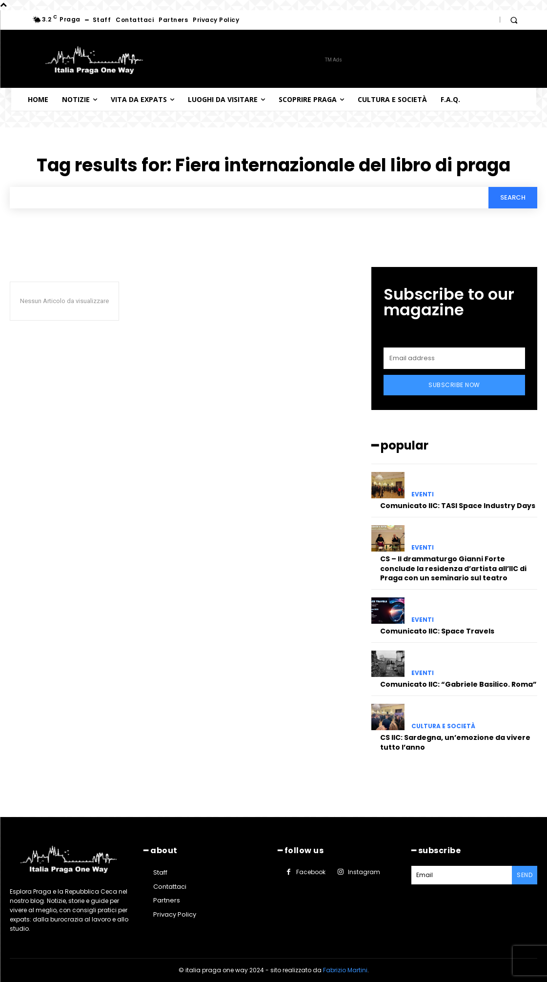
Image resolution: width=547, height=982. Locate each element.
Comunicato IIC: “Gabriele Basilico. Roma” (458, 684)
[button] (514, 20)
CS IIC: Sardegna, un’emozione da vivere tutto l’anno (455, 742)
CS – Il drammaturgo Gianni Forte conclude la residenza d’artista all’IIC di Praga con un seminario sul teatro (453, 568)
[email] (454, 358)
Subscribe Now (454, 385)
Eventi (422, 494)
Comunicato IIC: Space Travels (437, 631)
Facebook (310, 872)
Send (524, 875)
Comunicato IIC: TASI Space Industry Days (457, 506)
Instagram (364, 872)
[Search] (512, 197)
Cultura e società (443, 726)
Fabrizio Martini (345, 970)
